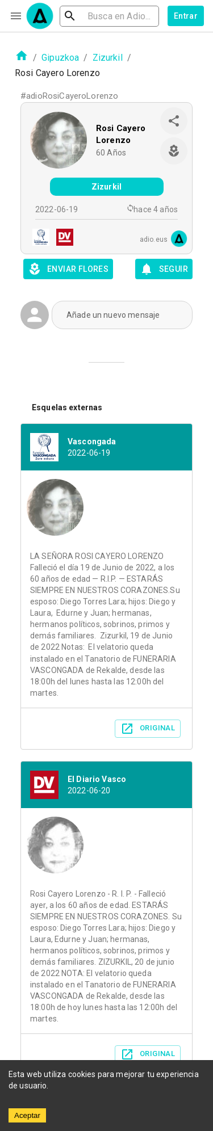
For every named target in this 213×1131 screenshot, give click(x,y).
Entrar (186, 15)
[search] (109, 16)
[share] (173, 120)
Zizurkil (108, 57)
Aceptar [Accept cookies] (27, 1115)
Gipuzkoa (60, 57)
